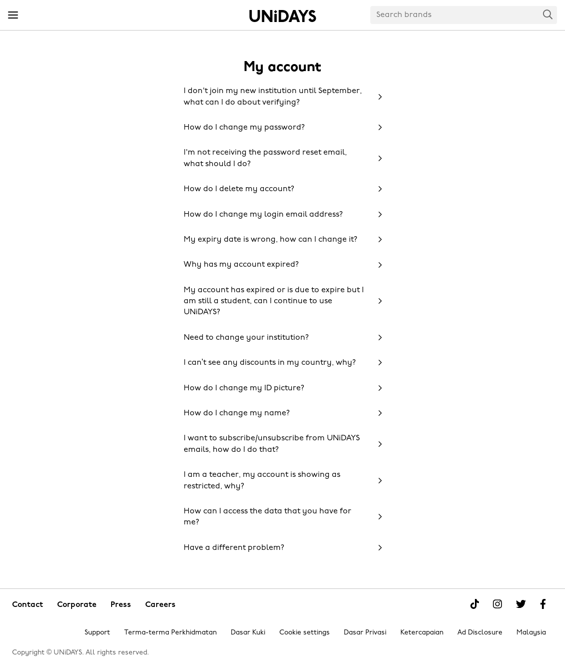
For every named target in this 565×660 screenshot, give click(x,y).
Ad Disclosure (479, 632)
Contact (27, 605)
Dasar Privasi (365, 632)
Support (97, 632)
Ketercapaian (421, 632)
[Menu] (13, 16)
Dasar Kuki (248, 632)
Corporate (77, 605)
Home (282, 16)
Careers (160, 605)
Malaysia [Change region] (531, 632)
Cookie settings (304, 632)
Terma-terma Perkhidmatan (170, 632)
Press (121, 605)
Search (548, 14)
